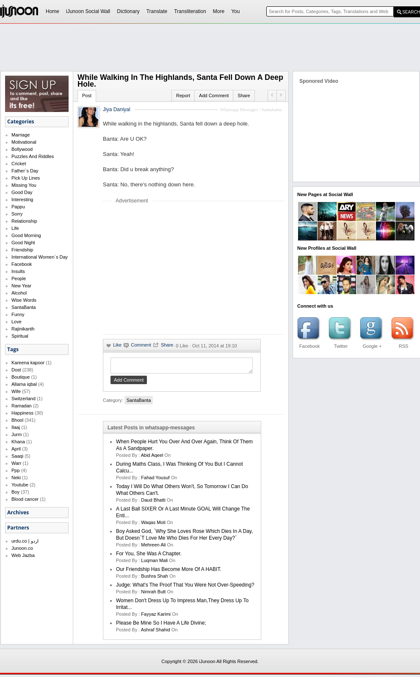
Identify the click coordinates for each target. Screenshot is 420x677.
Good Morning (26, 235)
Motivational (23, 142)
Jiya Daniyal (116, 109)
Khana (18, 441)
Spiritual (19, 335)
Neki (16, 477)
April (16, 448)
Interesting (22, 199)
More (218, 11)
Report (183, 95)
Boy (15, 491)
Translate (157, 11)
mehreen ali (153, 547)
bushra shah (154, 578)
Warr (16, 463)
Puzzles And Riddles (32, 156)
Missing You (23, 185)
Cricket (18, 163)
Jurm (16, 434)
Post (86, 95)
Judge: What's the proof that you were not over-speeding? (185, 587)
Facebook (21, 264)
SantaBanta (23, 307)
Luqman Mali (154, 562)
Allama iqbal (24, 384)
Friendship (22, 249)
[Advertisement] (174, 269)
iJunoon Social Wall (88, 11)
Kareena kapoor (27, 362)
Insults (18, 271)
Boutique (20, 376)
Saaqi (17, 456)
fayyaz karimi (156, 616)
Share (244, 95)
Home (52, 11)
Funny (18, 314)
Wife (16, 391)
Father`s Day (25, 170)
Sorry (16, 213)
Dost (16, 369)
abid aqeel (152, 457)
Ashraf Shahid (155, 632)
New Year (21, 285)
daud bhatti (153, 502)
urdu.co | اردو (25, 540)
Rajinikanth (22, 328)
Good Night (23, 242)
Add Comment (214, 95)
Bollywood (22, 149)
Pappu (18, 206)
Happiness (22, 412)
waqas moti (153, 524)
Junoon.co (22, 548)
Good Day (22, 192)
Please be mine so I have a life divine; (161, 625)
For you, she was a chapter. (149, 556)
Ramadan (21, 405)
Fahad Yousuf (155, 480)
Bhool (17, 420)
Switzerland (23, 398)
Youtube (19, 484)
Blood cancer (25, 499)
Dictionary (128, 11)
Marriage (20, 134)
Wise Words (23, 300)
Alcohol (19, 292)
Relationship (24, 221)
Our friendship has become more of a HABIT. (168, 572)
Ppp (15, 470)
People (18, 278)
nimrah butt (153, 594)
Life (15, 228)
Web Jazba (23, 555)
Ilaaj (15, 427)
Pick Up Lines (25, 177)
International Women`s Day (39, 256)
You (235, 11)
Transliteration (190, 11)
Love (16, 321)
